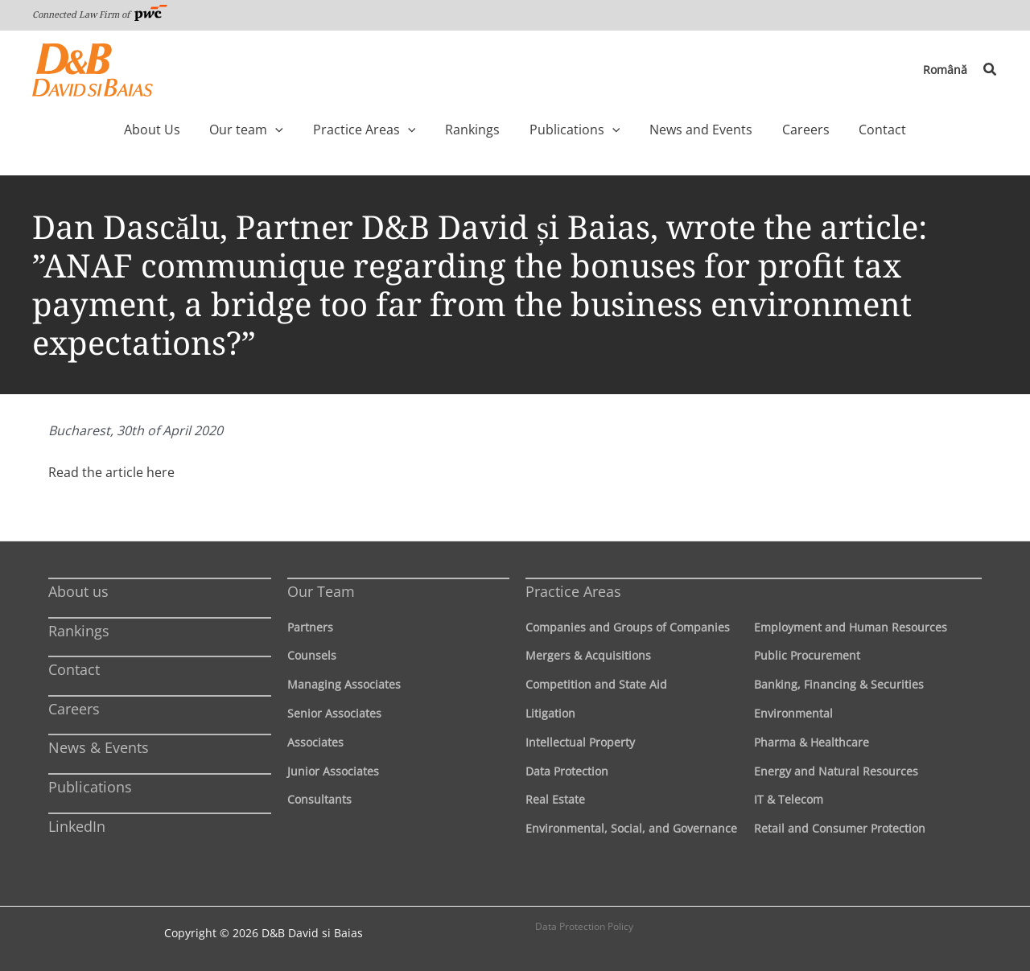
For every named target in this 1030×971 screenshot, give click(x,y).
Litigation (550, 713)
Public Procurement (807, 655)
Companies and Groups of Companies (627, 627)
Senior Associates (334, 713)
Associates (315, 742)
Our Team (321, 591)
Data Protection (566, 771)
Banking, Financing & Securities (839, 684)
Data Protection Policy (584, 926)
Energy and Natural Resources (836, 771)
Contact (74, 669)
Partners (310, 627)
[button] (990, 70)
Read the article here (111, 472)
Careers (74, 708)
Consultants (319, 799)
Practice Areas (573, 591)
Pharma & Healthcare (811, 742)
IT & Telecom (788, 799)
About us (78, 591)
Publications (90, 786)
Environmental (793, 713)
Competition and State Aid (596, 684)
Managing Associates (344, 684)
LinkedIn (76, 826)
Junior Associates (333, 771)
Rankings (78, 630)
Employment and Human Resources (850, 627)
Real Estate (555, 799)
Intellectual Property (580, 742)
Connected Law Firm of (99, 14)
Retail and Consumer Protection (839, 828)
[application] (309, 129)
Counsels (311, 655)
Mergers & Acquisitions (588, 655)
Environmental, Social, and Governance (631, 828)
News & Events (98, 747)
